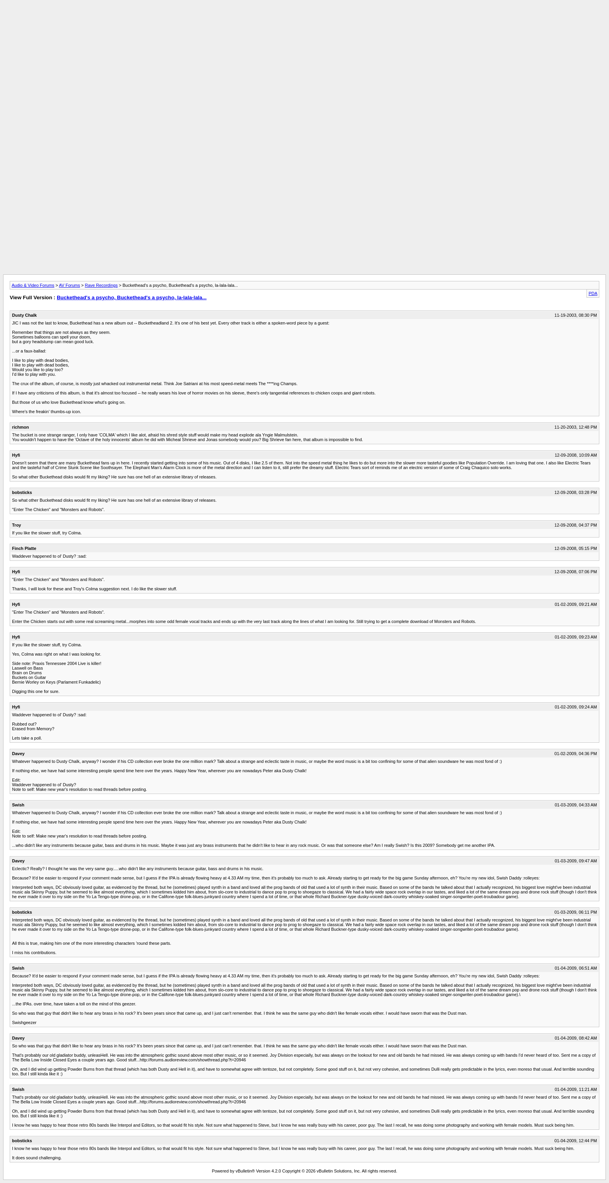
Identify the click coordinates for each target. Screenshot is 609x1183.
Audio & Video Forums (33, 285)
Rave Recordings (101, 285)
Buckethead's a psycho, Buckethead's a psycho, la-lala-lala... (132, 297)
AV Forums (69, 285)
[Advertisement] (304, 20)
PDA (592, 293)
